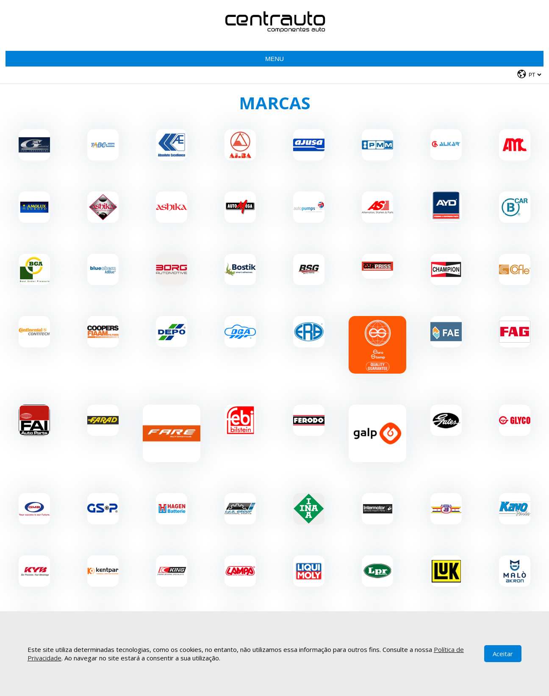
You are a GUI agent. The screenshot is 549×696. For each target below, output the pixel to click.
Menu (274, 58)
